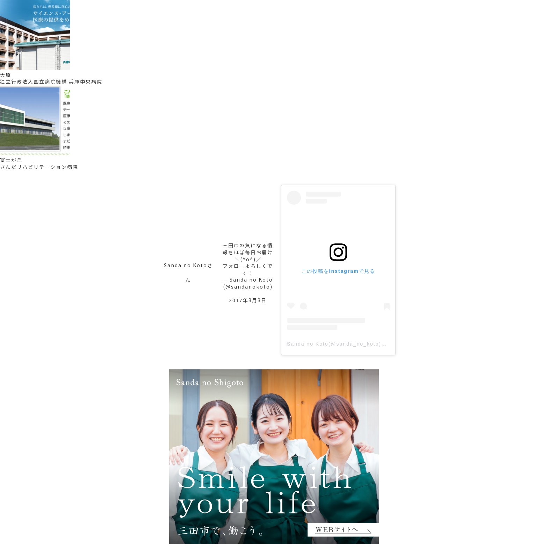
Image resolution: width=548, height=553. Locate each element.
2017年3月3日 (248, 300)
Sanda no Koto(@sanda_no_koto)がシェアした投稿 (356, 344)
